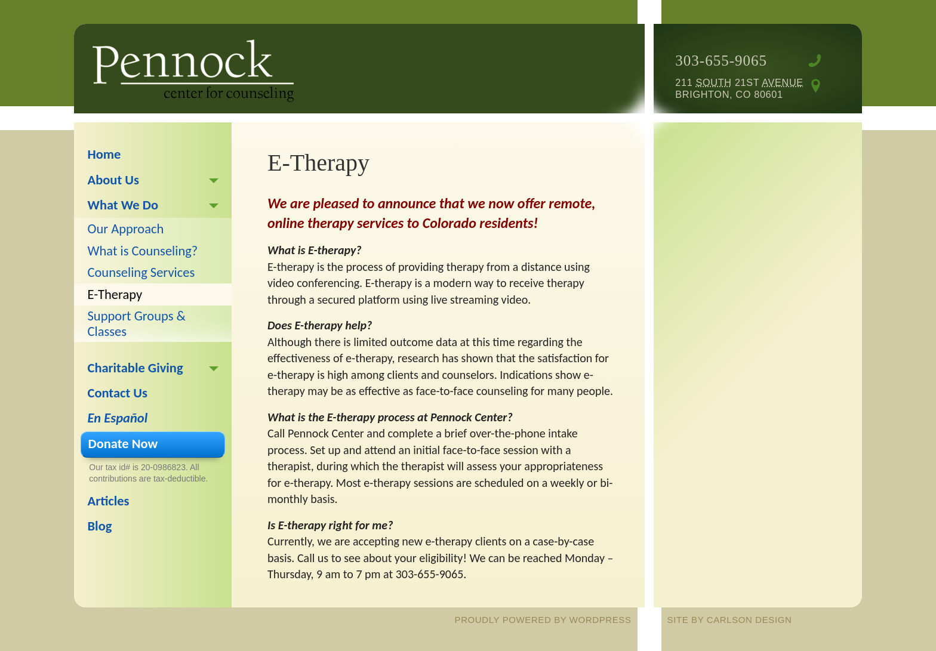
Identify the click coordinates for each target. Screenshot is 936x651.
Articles (109, 501)
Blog (100, 526)
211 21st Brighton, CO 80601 (739, 88)
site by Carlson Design (729, 620)
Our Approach (126, 229)
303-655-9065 (721, 61)
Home (104, 154)
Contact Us (118, 393)
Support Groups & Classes (137, 323)
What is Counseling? (143, 251)
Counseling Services (141, 272)
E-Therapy (115, 294)
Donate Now (123, 444)
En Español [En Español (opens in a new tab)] (118, 418)
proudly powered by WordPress (543, 620)
